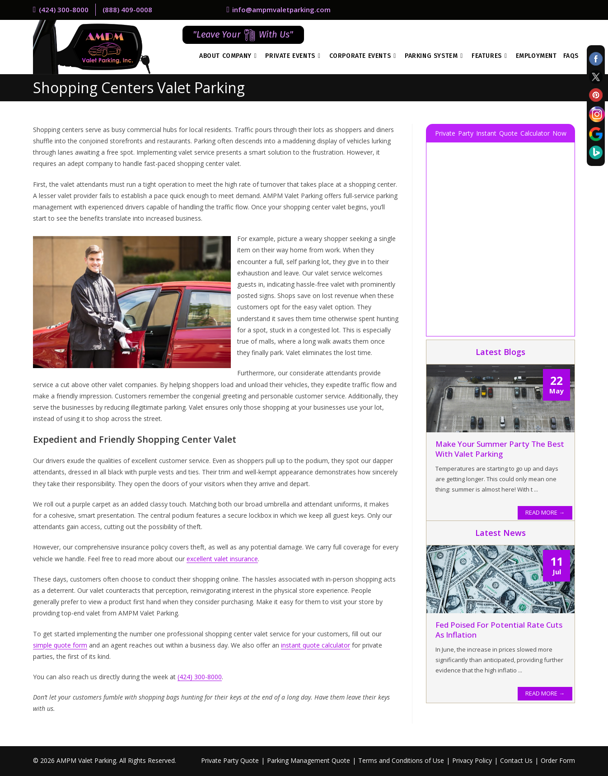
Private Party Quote (230, 760)
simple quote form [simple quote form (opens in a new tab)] (60, 645)
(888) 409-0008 (127, 9)
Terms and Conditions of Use (401, 760)
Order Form (558, 760)
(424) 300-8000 (200, 676)
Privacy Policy (472, 760)
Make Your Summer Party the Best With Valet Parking (499, 449)
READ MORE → (545, 512)
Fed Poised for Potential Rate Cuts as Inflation (498, 630)
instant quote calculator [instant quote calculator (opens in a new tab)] (315, 645)
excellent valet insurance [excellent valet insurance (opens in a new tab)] (222, 558)
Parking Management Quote (308, 760)
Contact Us (516, 760)
